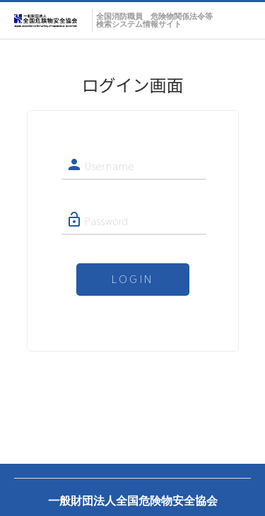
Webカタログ (49, 23)
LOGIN (132, 279)
